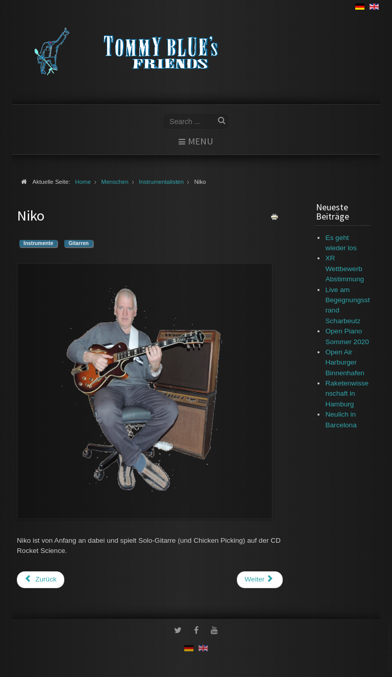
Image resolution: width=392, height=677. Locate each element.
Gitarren (78, 243)
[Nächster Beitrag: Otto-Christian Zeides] (260, 579)
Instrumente (38, 243)
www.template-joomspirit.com (390, 647)
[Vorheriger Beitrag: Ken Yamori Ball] (40, 579)
